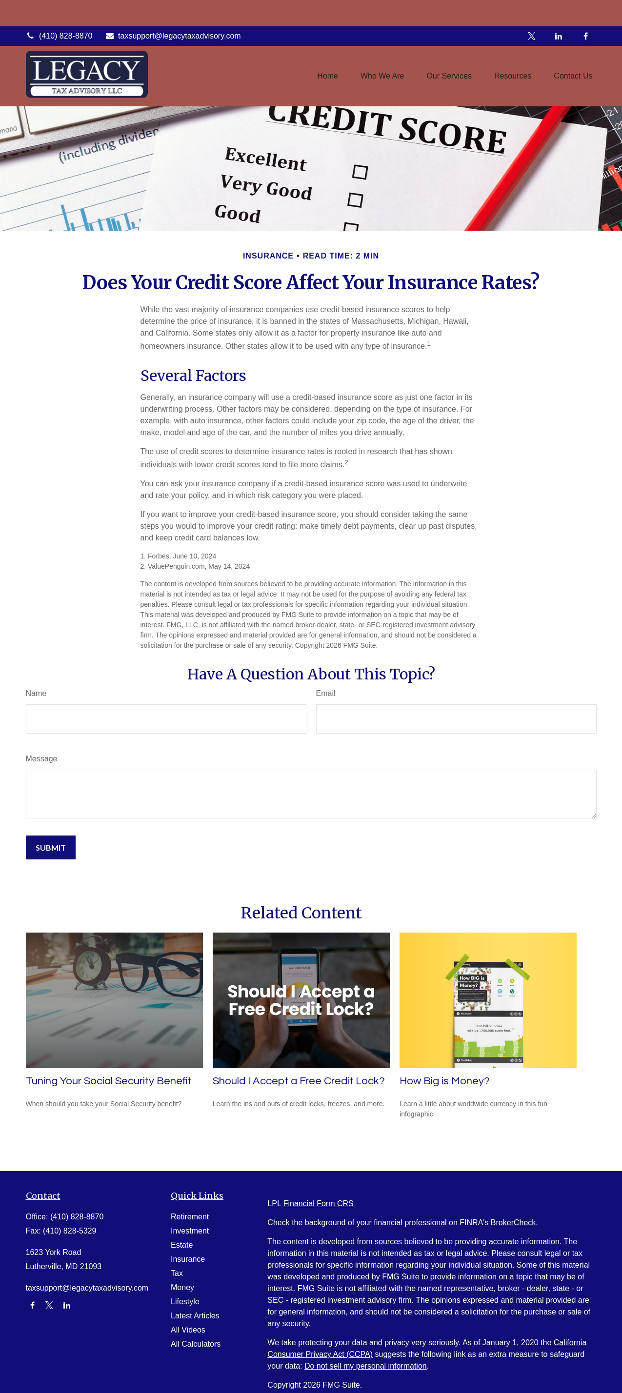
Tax (177, 1273)
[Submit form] (51, 847)
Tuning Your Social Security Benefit (108, 1081)
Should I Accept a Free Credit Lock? (299, 1081)
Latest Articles (195, 1316)
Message (42, 759)
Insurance (188, 1259)
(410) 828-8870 (59, 9)
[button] (327, 50)
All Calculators (196, 1344)
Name (36, 693)
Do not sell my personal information (365, 1366)
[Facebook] (586, 10)
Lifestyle (185, 1301)
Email (326, 693)
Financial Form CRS (318, 1203)
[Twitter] (532, 10)
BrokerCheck (513, 1222)
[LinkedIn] (559, 10)
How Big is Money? (445, 1081)
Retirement (190, 1217)
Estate (182, 1245)
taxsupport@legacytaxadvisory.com (172, 9)
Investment (190, 1231)
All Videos (188, 1330)
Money (182, 1287)
